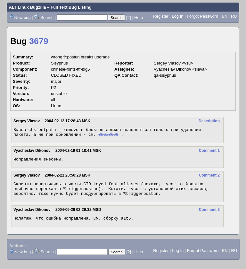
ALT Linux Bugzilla (27, 7)
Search (46, 17)
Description (209, 121)
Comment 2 (209, 178)
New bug (22, 17)
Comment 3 (209, 215)
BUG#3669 (108, 136)
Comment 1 (209, 152)
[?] (128, 17)
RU (234, 16)
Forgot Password (202, 16)
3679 (38, 41)
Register (160, 16)
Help (138, 17)
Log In (177, 16)
